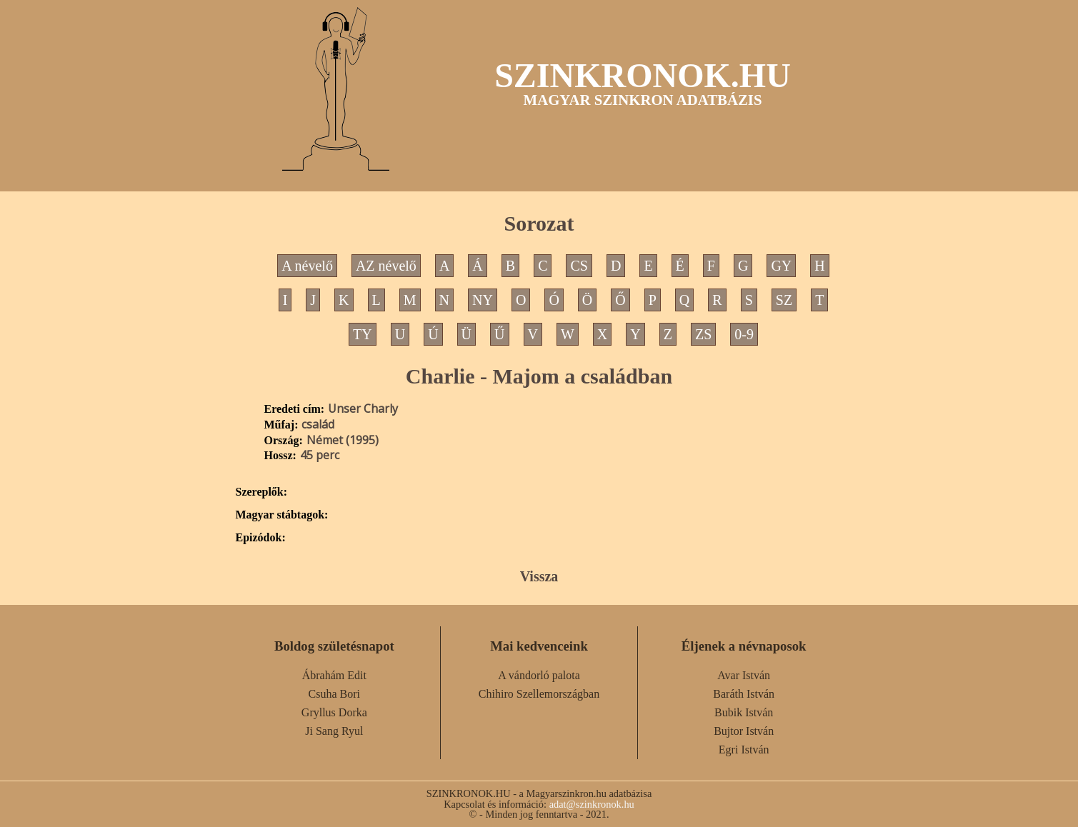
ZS (703, 334)
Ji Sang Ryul (334, 731)
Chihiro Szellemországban (539, 694)
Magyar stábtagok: (282, 515)
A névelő (307, 266)
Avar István (743, 675)
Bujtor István (744, 731)
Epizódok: (261, 537)
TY (362, 334)
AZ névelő (386, 266)
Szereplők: (262, 492)
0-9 (744, 334)
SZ (784, 300)
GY (781, 266)
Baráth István (743, 694)
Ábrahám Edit (334, 675)
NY (482, 300)
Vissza (539, 576)
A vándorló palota (539, 675)
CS (578, 266)
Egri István (744, 749)
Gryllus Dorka (334, 712)
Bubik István (743, 712)
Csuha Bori (334, 694)
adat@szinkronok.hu (591, 804)
